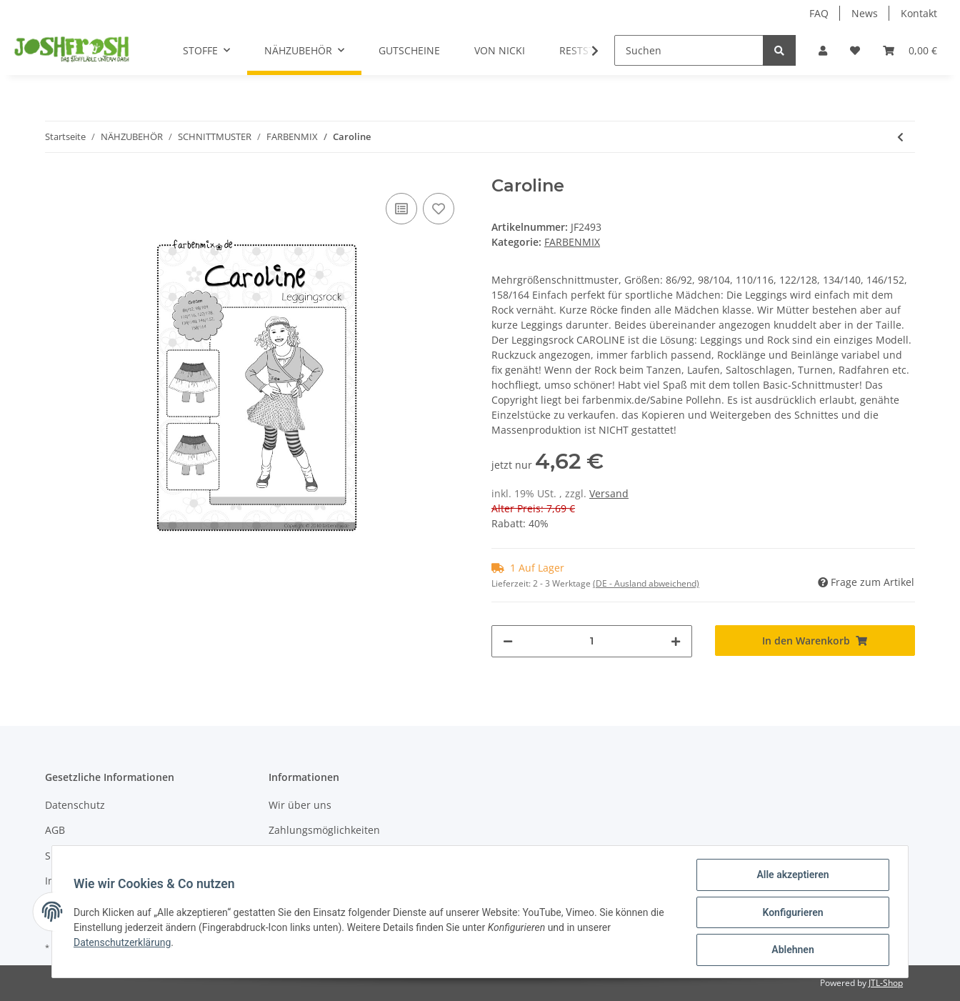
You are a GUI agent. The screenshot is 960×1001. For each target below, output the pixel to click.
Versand (609, 493)
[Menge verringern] (508, 641)
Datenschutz (75, 805)
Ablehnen (791, 950)
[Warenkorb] (910, 50)
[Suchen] (689, 50)
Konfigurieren (791, 913)
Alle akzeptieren (791, 876)
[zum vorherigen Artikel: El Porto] (900, 136)
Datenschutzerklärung (123, 943)
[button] (823, 50)
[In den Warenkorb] (815, 640)
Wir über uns (300, 805)
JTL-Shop (886, 983)
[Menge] (592, 641)
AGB (55, 830)
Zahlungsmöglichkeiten (324, 830)
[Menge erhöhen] (675, 641)
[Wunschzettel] (855, 50)
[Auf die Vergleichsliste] (401, 208)
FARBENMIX (572, 242)
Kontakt (919, 13)
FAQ (819, 13)
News (864, 13)
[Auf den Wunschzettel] (438, 208)
